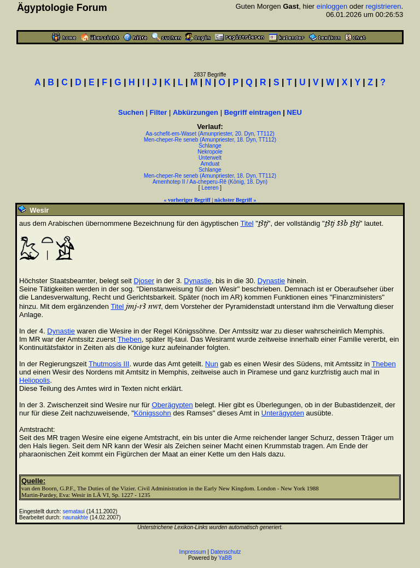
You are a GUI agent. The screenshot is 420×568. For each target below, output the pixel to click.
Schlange (210, 146)
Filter (158, 112)
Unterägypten (282, 413)
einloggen (332, 6)
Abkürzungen (195, 112)
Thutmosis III (109, 364)
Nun (211, 364)
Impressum (192, 552)
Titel (246, 223)
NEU (294, 112)
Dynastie (198, 281)
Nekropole (210, 152)
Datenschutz (226, 552)
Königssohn (152, 413)
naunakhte (76, 517)
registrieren (383, 6)
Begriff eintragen (252, 112)
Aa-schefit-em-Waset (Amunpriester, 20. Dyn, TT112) (210, 134)
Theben (130, 339)
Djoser (144, 281)
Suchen (131, 112)
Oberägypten (172, 405)
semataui (74, 511)
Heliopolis (34, 380)
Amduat (210, 164)
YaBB (225, 558)
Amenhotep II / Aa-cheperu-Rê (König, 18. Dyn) (210, 182)
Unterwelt (210, 158)
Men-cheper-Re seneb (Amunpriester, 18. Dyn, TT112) (210, 140)
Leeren (209, 188)
